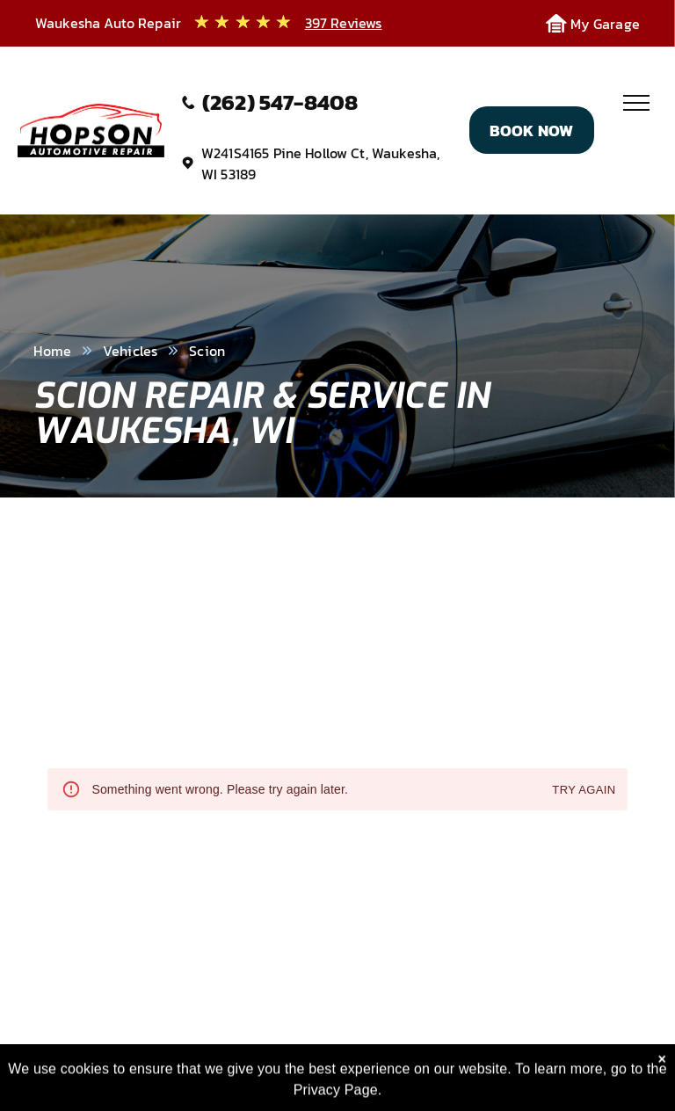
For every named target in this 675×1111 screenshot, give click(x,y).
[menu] (636, 103)
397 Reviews (343, 22)
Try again (584, 790)
